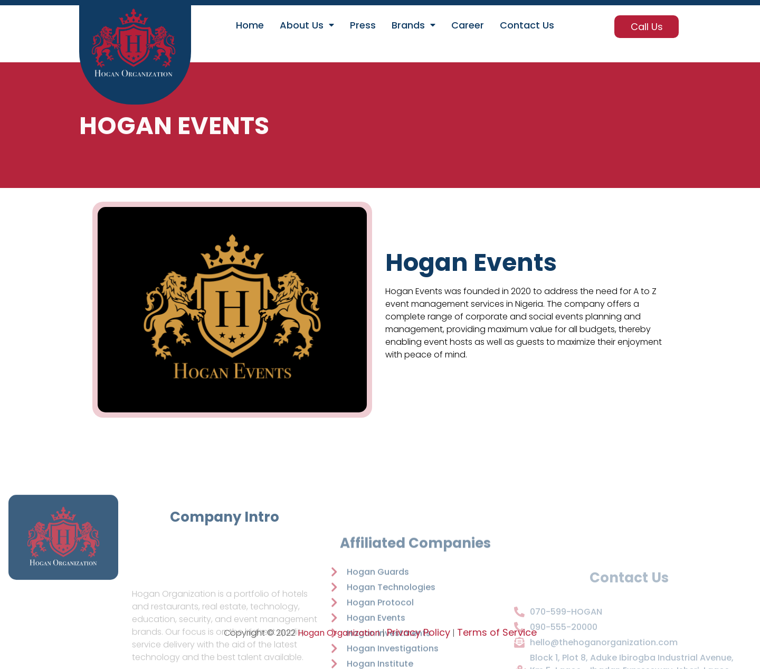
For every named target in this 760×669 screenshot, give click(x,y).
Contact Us (527, 25)
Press (363, 25)
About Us (307, 25)
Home (250, 25)
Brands (413, 25)
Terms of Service (497, 632)
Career (467, 25)
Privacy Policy (418, 632)
